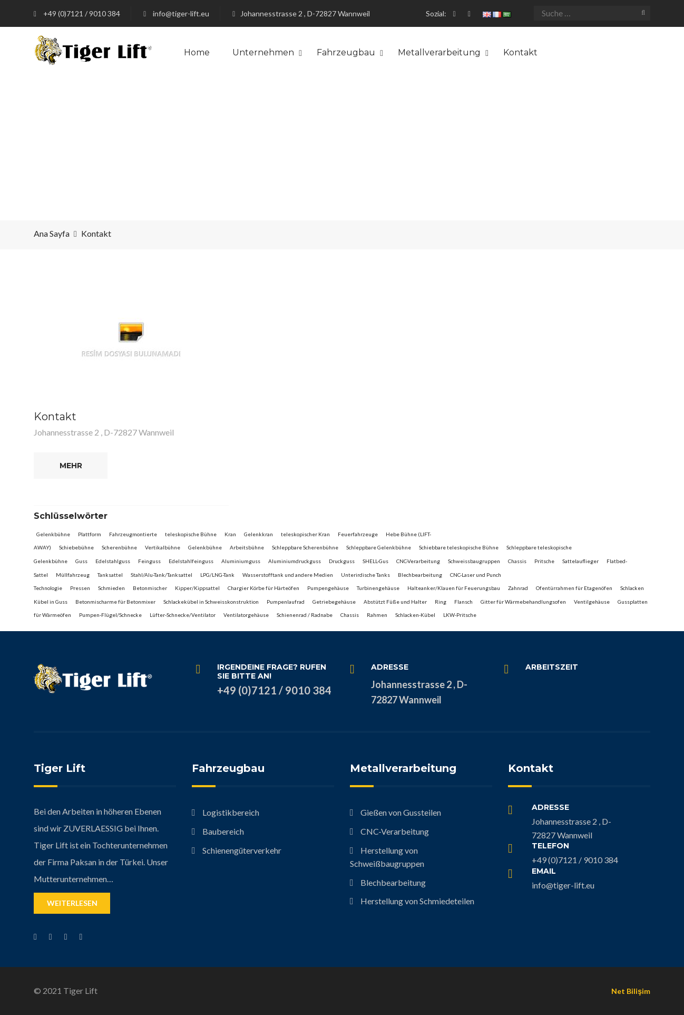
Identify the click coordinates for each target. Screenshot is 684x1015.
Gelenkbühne (53, 534)
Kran (230, 534)
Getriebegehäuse (334, 601)
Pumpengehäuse (328, 588)
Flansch (463, 601)
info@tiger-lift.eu (181, 13)
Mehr (71, 465)
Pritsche (544, 561)
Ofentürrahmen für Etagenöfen (574, 588)
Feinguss (149, 561)
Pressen (80, 588)
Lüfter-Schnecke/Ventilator (183, 615)
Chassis (517, 561)
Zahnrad (518, 588)
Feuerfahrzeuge (358, 534)
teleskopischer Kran (305, 534)
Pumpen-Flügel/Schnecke (110, 615)
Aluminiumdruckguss (294, 561)
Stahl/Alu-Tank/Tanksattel (161, 575)
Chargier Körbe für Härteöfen (263, 588)
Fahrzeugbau (346, 52)
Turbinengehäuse (378, 588)
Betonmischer (150, 588)
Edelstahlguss (112, 561)
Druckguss (342, 561)
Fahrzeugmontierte (133, 534)
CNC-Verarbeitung (418, 561)
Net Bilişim (630, 991)
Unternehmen (263, 52)
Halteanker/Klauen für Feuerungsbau (453, 588)
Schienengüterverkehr (241, 850)
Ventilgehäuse (592, 601)
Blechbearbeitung (420, 575)
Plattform (89, 534)
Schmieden (111, 588)
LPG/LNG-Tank (217, 575)
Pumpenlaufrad (286, 601)
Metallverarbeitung (439, 52)
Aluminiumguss (240, 561)
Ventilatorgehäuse (246, 615)
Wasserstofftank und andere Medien (287, 575)
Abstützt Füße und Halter (395, 601)
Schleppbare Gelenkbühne (378, 547)
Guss (81, 561)
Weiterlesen (72, 902)
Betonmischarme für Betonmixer (115, 601)
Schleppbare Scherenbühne (305, 547)
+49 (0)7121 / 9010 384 (81, 13)
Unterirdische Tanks (365, 575)
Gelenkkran (258, 534)
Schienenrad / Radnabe (305, 615)
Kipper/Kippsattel (197, 588)
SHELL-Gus (375, 561)
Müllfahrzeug (73, 575)
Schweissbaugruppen (474, 561)
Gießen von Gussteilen (400, 812)
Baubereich (223, 831)
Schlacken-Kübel (415, 615)
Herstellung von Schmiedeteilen (417, 901)
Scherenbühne (119, 547)
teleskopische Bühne (191, 534)
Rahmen (377, 615)
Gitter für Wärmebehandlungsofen (523, 601)
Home (197, 52)
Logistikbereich (230, 812)
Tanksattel (110, 575)
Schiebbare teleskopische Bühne (459, 547)
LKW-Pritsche (459, 615)
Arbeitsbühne (247, 547)
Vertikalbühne (162, 547)
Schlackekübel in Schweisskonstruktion (211, 601)
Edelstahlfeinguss (191, 561)
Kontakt (520, 52)
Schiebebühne (76, 547)
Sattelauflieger (580, 561)
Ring (440, 601)
